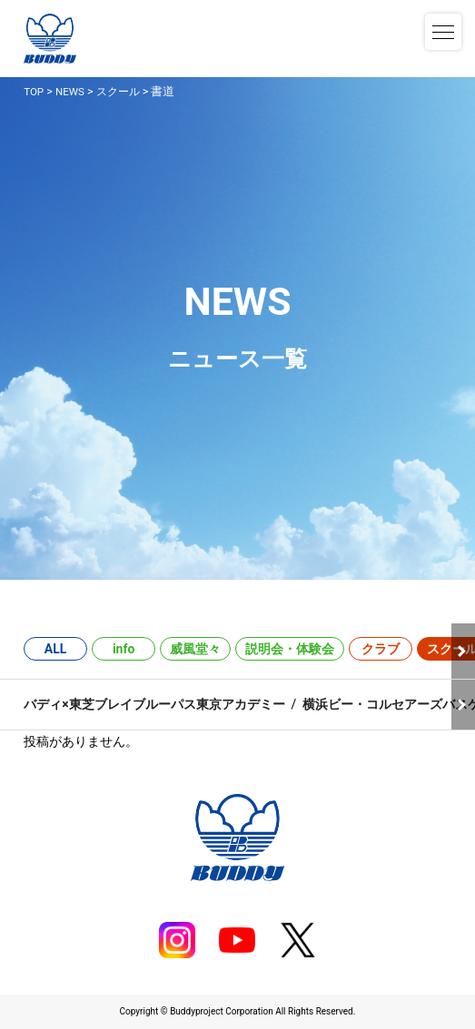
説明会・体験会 (289, 649)
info (123, 649)
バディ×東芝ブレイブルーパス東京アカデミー (154, 704)
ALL (56, 649)
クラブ (380, 649)
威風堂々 (195, 649)
